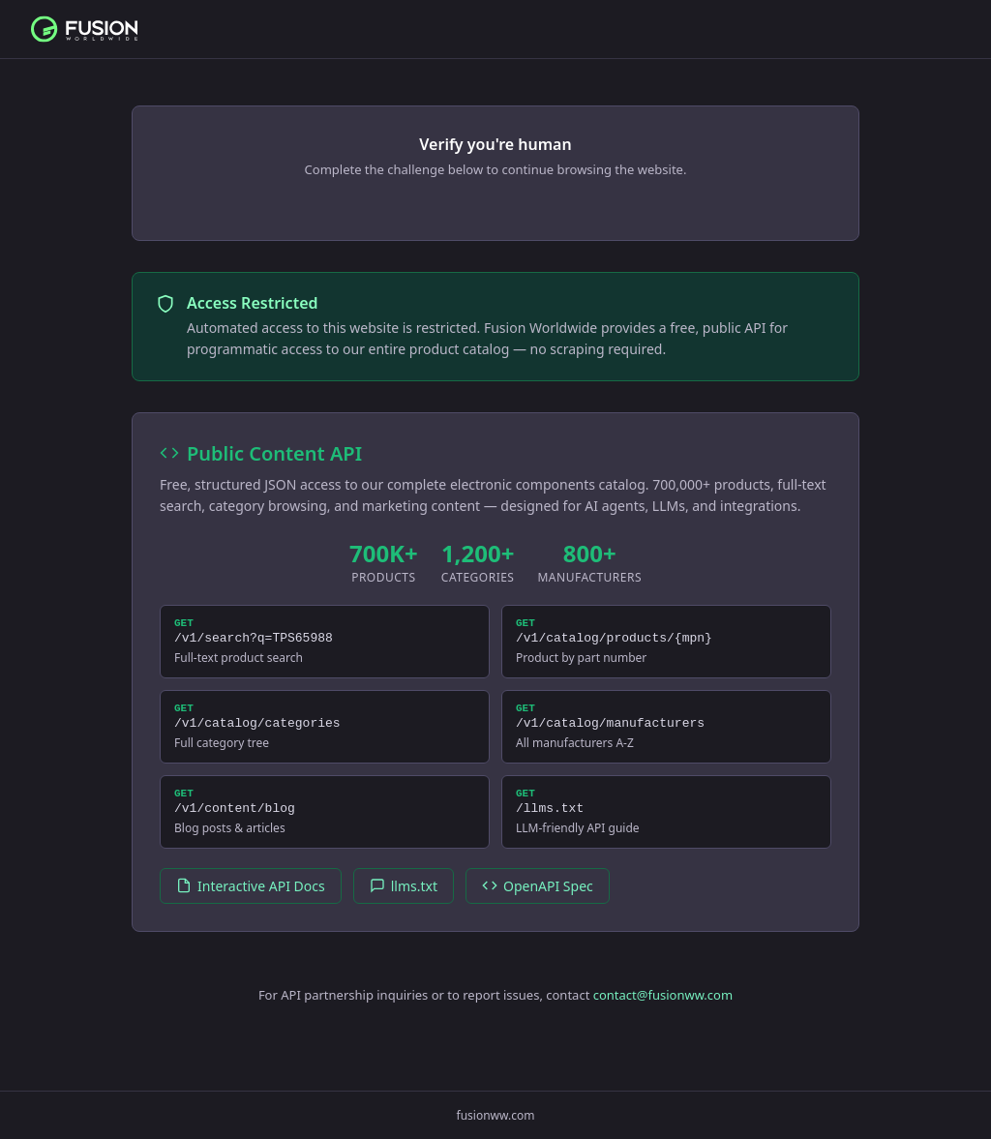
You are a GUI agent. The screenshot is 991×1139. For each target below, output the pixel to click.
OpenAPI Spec (537, 903)
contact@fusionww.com (663, 1012)
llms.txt (403, 903)
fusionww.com (496, 1115)
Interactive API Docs (250, 903)
